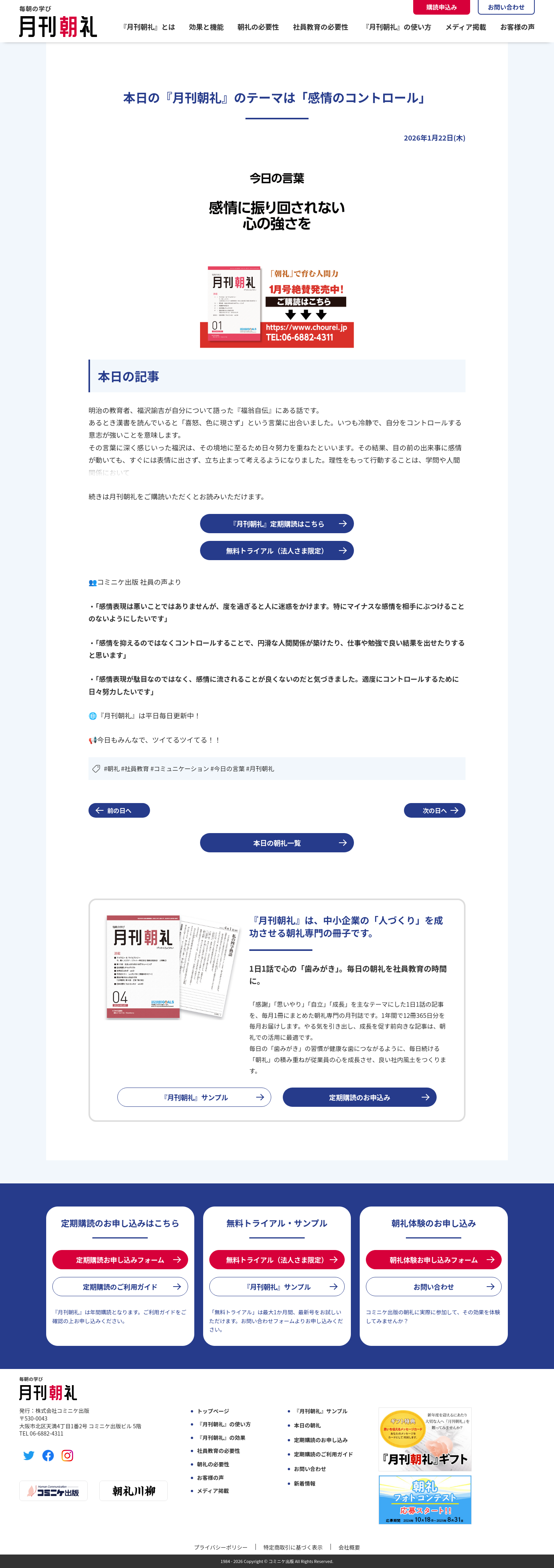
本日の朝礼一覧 (276, 843)
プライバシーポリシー (221, 1547)
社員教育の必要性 (320, 26)
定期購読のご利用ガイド (120, 1287)
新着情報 (304, 1483)
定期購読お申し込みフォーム (120, 1260)
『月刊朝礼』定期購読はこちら (277, 524)
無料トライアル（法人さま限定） (277, 551)
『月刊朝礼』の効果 (221, 1437)
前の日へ (119, 810)
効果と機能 (206, 26)
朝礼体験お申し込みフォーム (434, 1260)
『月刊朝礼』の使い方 (396, 26)
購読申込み (441, 7)
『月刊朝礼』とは (147, 26)
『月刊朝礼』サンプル (194, 1097)
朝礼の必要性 (258, 26)
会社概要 (349, 1547)
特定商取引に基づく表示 (293, 1547)
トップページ (213, 1411)
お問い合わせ (506, 7)
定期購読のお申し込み (321, 1440)
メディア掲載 (465, 26)
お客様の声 (517, 26)
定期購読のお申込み (359, 1097)
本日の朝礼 (307, 1425)
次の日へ (435, 810)
